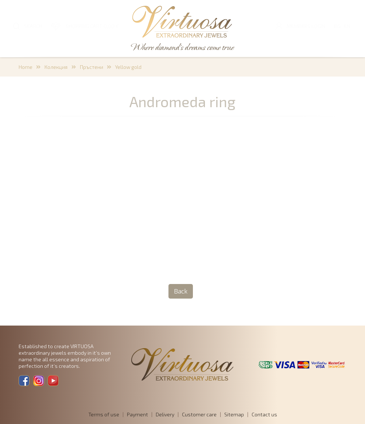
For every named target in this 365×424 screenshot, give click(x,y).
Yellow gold (128, 67)
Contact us (264, 414)
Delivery (165, 414)
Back (180, 291)
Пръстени (91, 67)
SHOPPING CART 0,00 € (92, 26)
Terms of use (103, 414)
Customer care (199, 414)
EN (347, 26)
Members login (306, 26)
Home (25, 67)
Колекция (55, 67)
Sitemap (234, 414)
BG (337, 26)
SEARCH (33, 26)
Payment (137, 414)
